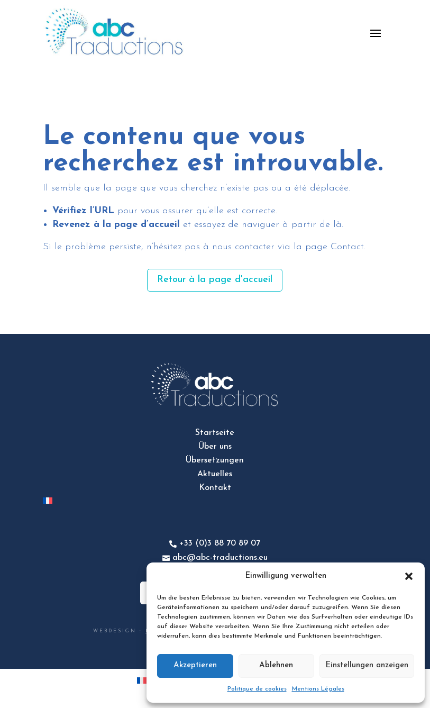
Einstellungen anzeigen (366, 665)
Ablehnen (276, 665)
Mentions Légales (318, 689)
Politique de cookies (257, 689)
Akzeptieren (195, 665)
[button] (409, 576)
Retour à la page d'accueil (214, 280)
